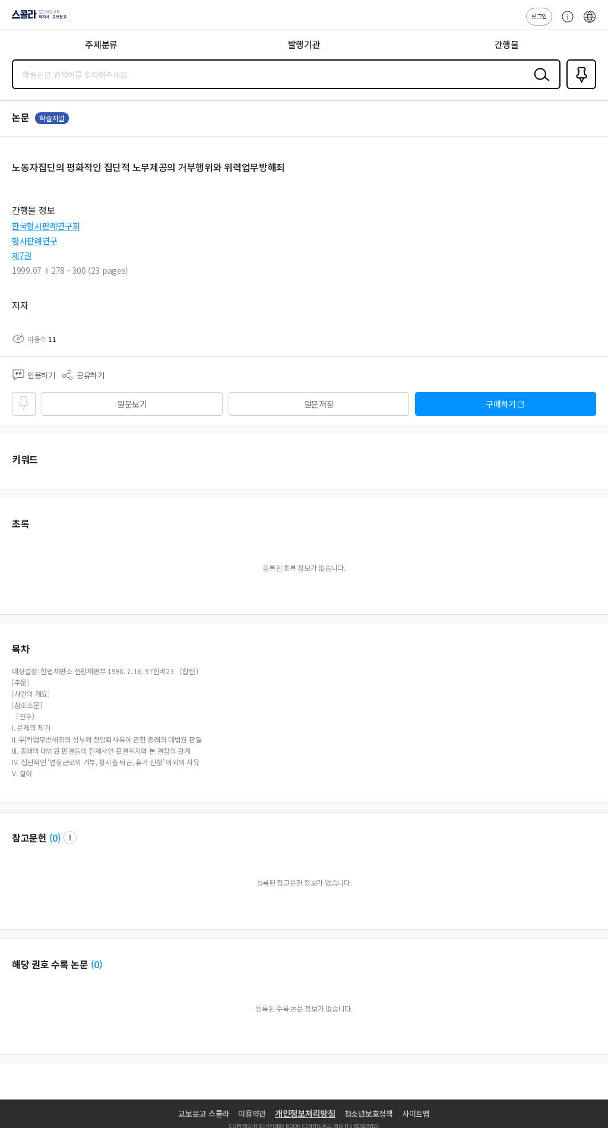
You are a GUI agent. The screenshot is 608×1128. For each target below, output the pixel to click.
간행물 (507, 44)
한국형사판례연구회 (46, 226)
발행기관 (304, 44)
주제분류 (101, 44)
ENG (589, 22)
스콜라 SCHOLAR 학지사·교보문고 (36, 18)
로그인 (539, 15)
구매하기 (501, 404)
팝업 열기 (70, 837)
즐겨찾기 (579, 88)
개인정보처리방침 (305, 1113)
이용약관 (252, 1113)
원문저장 (319, 404)
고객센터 (564, 22)
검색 (539, 83)
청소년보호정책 (368, 1113)
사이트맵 (416, 1113)
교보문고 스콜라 (203, 1113)
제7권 (21, 255)
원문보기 (132, 404)
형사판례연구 (34, 241)
